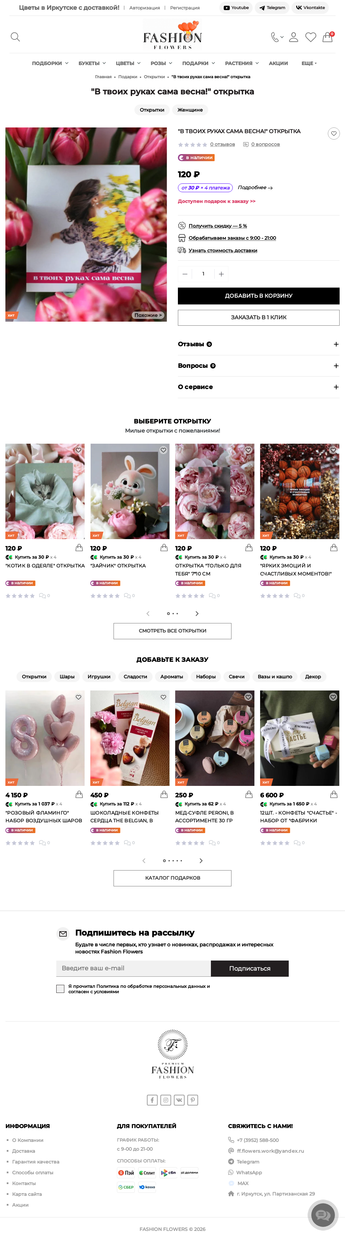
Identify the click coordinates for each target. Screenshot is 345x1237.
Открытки (154, 76)
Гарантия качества (35, 1160)
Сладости (135, 677)
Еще (309, 63)
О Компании (27, 1140)
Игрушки (99, 677)
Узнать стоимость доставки (223, 250)
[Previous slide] (148, 614)
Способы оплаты (32, 1170)
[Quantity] (203, 274)
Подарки (198, 63)
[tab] (168, 613)
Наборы (206, 677)
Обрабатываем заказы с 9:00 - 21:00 (232, 238)
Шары (67, 677)
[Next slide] (197, 614)
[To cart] (79, 547)
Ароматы (171, 677)
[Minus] (185, 274)
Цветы (128, 63)
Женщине (190, 110)
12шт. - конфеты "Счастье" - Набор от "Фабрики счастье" (298, 821)
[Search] (15, 36)
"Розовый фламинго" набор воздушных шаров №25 (43, 821)
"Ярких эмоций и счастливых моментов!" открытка (296, 574)
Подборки (50, 63)
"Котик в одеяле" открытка (45, 566)
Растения (242, 63)
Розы (161, 63)
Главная (103, 76)
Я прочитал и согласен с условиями (139, 988)
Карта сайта (27, 1190)
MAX (243, 1180)
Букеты (92, 63)
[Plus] (221, 274)
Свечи (237, 677)
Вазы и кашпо (275, 677)
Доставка (23, 1150)
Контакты (24, 1180)
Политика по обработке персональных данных (151, 986)
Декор (313, 677)
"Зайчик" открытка (118, 566)
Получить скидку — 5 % (218, 226)
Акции (278, 63)
